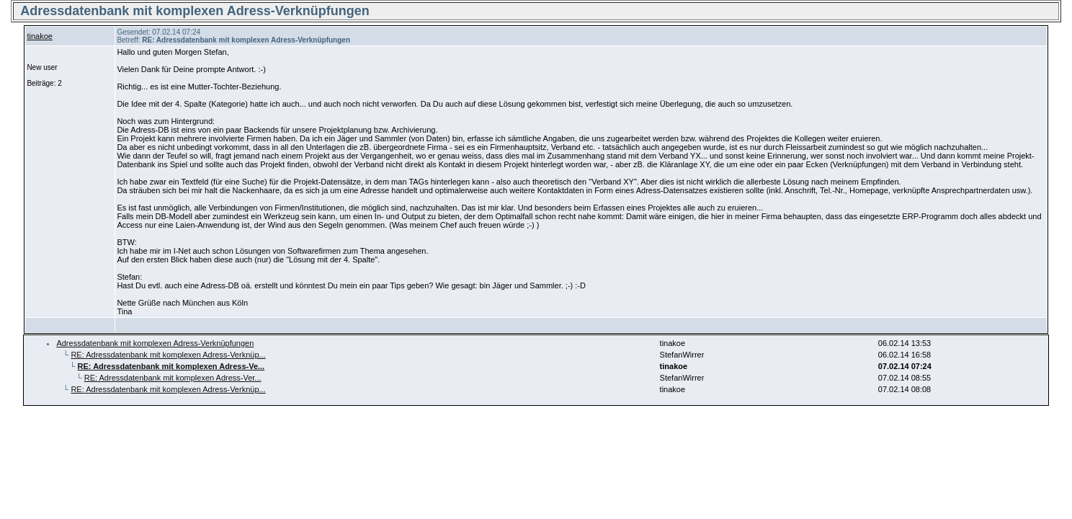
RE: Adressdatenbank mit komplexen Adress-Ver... (173, 377)
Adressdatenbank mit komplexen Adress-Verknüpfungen (155, 343)
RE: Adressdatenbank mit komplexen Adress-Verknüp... (168, 354)
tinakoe (39, 36)
